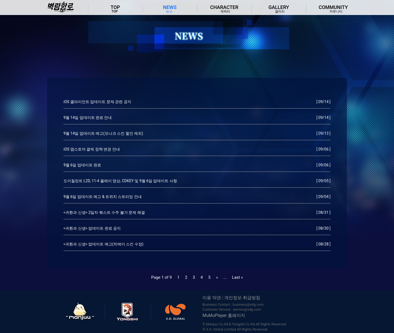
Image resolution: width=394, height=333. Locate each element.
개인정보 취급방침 (242, 297)
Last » (237, 277)
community (333, 9)
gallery (278, 9)
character (224, 9)
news (170, 9)
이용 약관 (211, 297)
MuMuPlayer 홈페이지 (224, 315)
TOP (115, 9)
